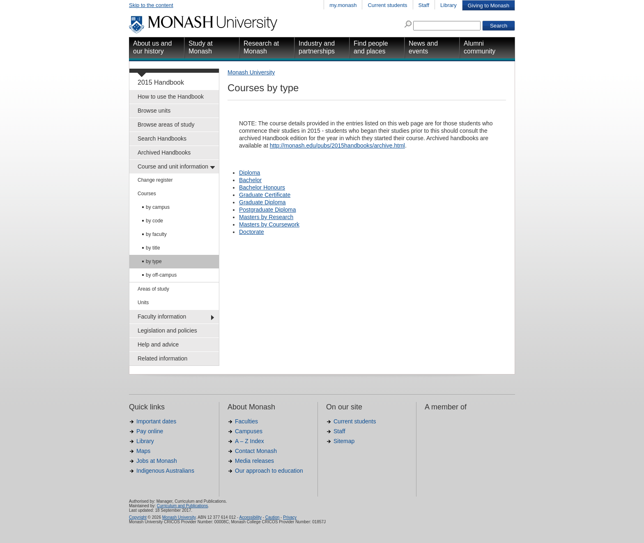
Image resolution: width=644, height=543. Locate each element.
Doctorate (251, 232)
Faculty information (162, 316)
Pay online (149, 431)
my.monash (342, 5)
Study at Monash (201, 47)
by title (153, 248)
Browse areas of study (166, 124)
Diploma (249, 172)
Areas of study (153, 289)
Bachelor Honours (262, 187)
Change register (155, 180)
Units (143, 302)
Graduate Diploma (262, 202)
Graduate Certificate (264, 195)
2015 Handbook (161, 82)
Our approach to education (269, 470)
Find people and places (371, 47)
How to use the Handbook (171, 96)
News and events (423, 47)
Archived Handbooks (164, 152)
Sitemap (344, 441)
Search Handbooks (162, 138)
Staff (424, 5)
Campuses (248, 431)
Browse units (154, 110)
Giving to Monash (488, 5)
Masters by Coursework (269, 224)
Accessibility (250, 517)
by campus (158, 207)
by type (154, 261)
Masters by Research (266, 217)
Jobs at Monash (156, 461)
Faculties (246, 421)
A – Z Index (249, 441)
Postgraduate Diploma (267, 209)
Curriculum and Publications (182, 506)
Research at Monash (261, 47)
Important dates (156, 421)
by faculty (156, 234)
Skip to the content (151, 5)
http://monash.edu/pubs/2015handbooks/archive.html (337, 145)
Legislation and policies (167, 330)
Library (448, 5)
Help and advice (158, 344)
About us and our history (152, 47)
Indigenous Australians (165, 470)
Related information (162, 358)
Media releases (254, 461)
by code (154, 221)
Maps (143, 451)
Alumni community (479, 47)
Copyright (138, 517)
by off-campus (161, 275)
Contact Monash (256, 451)
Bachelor (250, 180)
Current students (387, 5)
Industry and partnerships (317, 47)
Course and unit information (173, 166)
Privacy (290, 517)
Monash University (251, 72)
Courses (147, 193)
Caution (272, 517)
